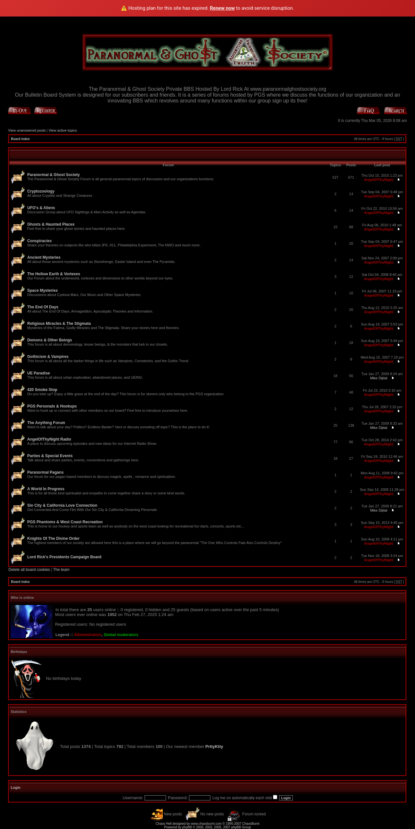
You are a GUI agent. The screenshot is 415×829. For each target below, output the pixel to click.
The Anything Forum (46, 422)
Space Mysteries (42, 290)
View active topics (63, 130)
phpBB (187, 827)
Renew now (222, 8)
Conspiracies (39, 241)
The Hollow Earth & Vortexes (53, 274)
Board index (20, 139)
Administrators (87, 635)
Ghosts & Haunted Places (51, 224)
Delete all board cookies (29, 569)
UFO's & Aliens (41, 208)
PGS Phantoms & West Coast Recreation (65, 522)
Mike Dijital (378, 378)
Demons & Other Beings (49, 340)
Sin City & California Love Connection (62, 505)
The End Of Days (42, 307)
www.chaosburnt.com (206, 823)
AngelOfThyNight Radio (49, 439)
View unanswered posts (27, 130)
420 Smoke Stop (42, 389)
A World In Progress (46, 489)
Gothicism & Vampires (47, 356)
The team (61, 569)
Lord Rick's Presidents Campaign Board (64, 557)
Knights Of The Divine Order (53, 538)
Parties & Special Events (50, 456)
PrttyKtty (214, 746)
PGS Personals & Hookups (52, 406)
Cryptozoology (40, 191)
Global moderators (121, 635)
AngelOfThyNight (378, 180)
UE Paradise (38, 373)
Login (15, 787)
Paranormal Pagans (45, 472)
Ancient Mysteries (44, 257)
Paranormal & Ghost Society (53, 174)
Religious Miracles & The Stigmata (59, 323)
